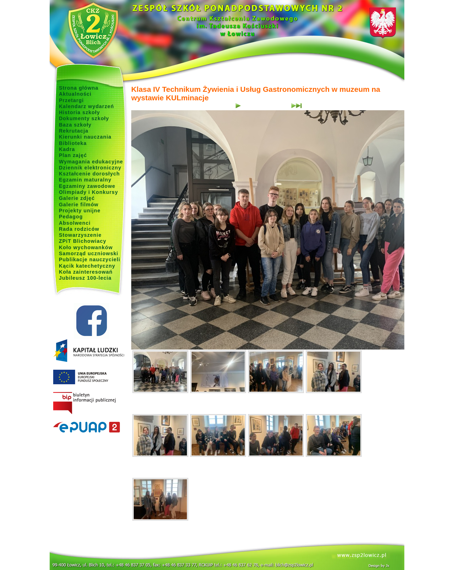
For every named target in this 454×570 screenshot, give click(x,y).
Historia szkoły (79, 112)
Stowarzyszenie (80, 235)
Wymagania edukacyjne (91, 161)
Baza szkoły (75, 125)
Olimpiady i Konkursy (88, 192)
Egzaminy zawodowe (87, 186)
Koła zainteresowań (86, 272)
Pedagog (71, 216)
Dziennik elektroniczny (90, 168)
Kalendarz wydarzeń (86, 106)
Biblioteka (73, 143)
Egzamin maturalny (85, 180)
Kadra (67, 149)
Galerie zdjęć (77, 198)
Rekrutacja (73, 131)
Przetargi (71, 100)
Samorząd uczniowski (88, 253)
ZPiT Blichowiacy (82, 241)
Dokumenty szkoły (84, 118)
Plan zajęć (73, 155)
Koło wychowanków (86, 247)
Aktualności (75, 94)
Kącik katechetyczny (87, 266)
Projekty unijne (80, 210)
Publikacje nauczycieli (89, 259)
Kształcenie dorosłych (89, 174)
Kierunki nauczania (85, 137)
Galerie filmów (79, 204)
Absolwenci (74, 223)
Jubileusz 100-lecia (85, 278)
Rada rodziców (79, 229)
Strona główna (79, 88)
